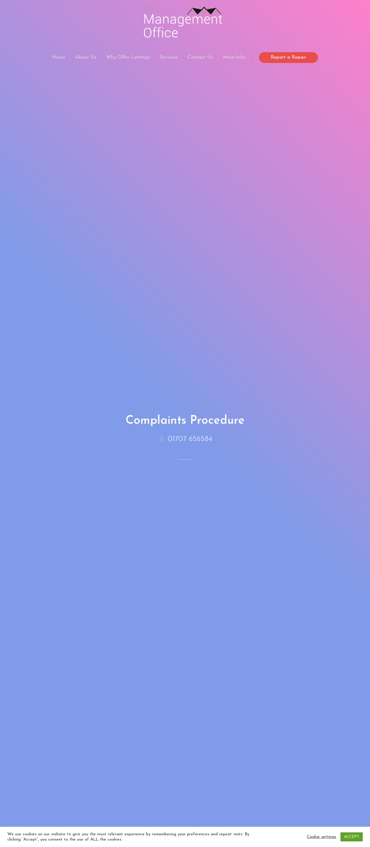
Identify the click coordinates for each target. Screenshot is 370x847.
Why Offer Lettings (128, 57)
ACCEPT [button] (351, 837)
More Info (234, 57)
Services (169, 57)
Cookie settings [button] (321, 837)
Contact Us (200, 57)
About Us (85, 57)
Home (58, 57)
